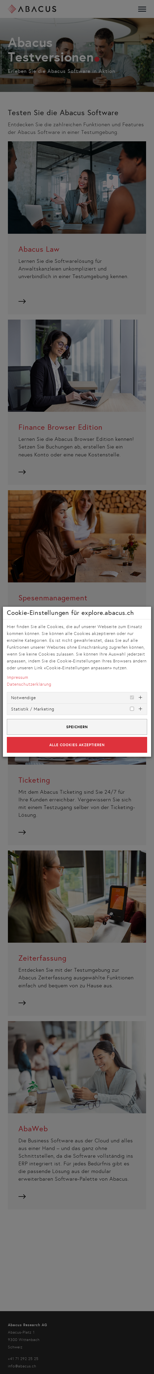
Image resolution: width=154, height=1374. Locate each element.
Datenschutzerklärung (29, 684)
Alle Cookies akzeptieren (77, 744)
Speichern (77, 727)
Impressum (17, 677)
